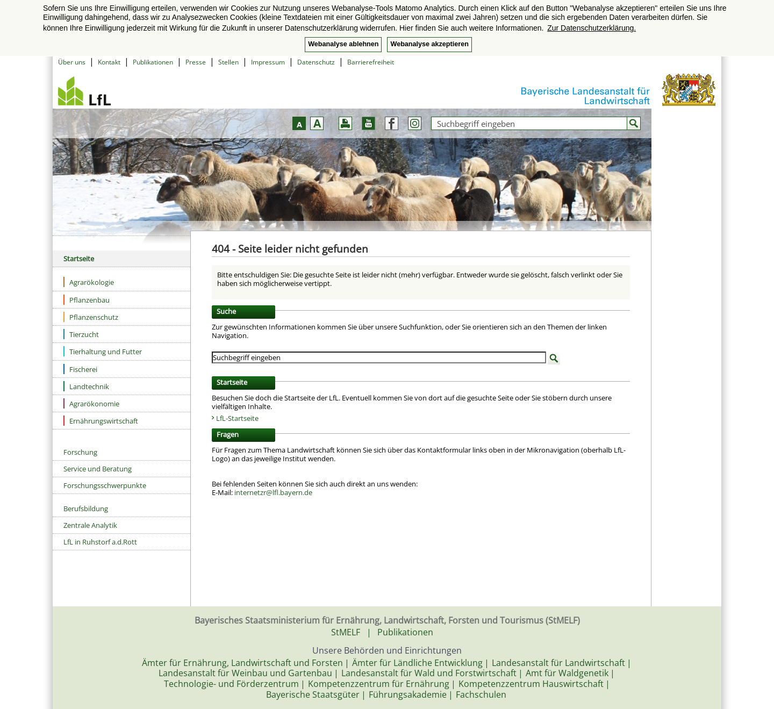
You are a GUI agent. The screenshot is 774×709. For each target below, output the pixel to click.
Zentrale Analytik (90, 525)
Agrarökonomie (91, 403)
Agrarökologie (88, 282)
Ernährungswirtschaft (100, 421)
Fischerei (80, 369)
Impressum (268, 62)
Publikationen (153, 62)
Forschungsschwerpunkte (104, 485)
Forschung (80, 452)
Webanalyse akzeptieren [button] (429, 44)
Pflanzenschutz (90, 317)
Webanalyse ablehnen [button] (343, 44)
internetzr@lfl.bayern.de (273, 492)
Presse (195, 62)
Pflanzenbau (86, 300)
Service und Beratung (97, 469)
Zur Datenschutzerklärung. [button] (591, 28)
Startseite (78, 258)
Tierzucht (81, 334)
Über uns (71, 62)
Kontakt (109, 62)
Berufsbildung (85, 508)
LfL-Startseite (237, 418)
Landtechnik (86, 386)
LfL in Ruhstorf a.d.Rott (100, 542)
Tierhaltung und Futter (102, 351)
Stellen (228, 62)
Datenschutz (316, 62)
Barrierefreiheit (370, 62)
